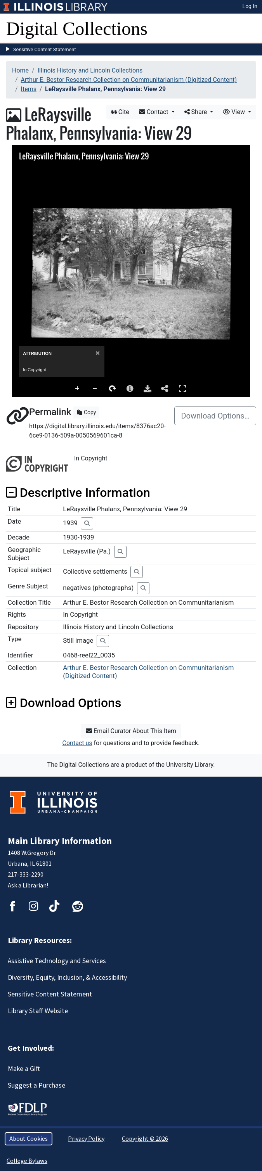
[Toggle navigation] (251, 28)
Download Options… (215, 415)
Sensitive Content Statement (44, 49)
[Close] (97, 353)
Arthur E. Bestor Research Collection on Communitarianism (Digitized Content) (129, 79)
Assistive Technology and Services (57, 961)
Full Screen (182, 388)
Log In (250, 6)
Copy (86, 412)
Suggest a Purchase (36, 1085)
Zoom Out (95, 388)
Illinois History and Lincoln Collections (90, 70)
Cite (120, 112)
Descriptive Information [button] (78, 492)
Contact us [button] (77, 743)
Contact (154, 112)
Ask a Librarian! (28, 885)
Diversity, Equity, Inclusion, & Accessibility (67, 977)
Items (28, 89)
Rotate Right (112, 388)
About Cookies (28, 1139)
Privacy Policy (86, 1139)
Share (196, 112)
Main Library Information (60, 841)
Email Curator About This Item (131, 731)
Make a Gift (24, 1069)
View (234, 112)
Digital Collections (76, 28)
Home (20, 70)
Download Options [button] (63, 702)
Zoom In (77, 388)
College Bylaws (27, 1161)
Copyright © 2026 (145, 1139)
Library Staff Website (38, 1011)
